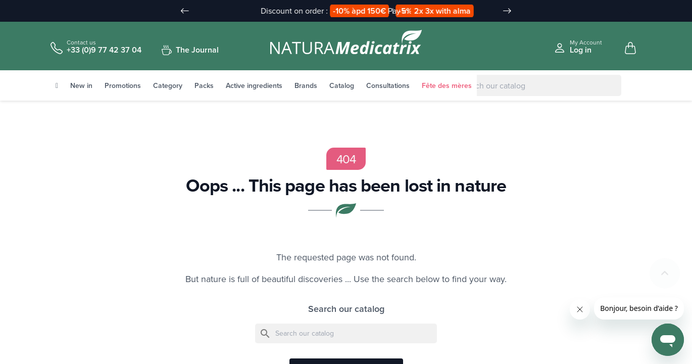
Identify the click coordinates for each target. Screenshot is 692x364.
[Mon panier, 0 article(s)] (630, 48)
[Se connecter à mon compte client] (578, 47)
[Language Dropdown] (623, 11)
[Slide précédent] (184, 11)
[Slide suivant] (507, 11)
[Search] (530, 86)
